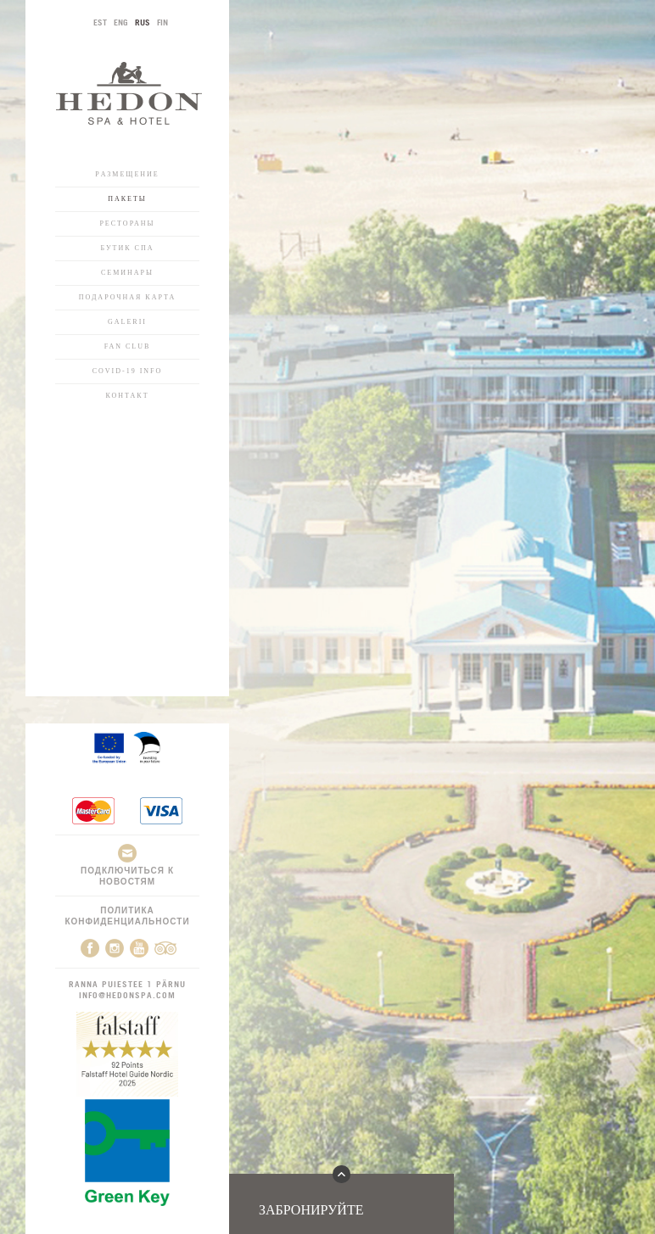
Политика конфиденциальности (126, 915)
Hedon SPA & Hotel (129, 93)
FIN (162, 22)
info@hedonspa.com (127, 995)
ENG (121, 22)
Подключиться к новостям (127, 865)
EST (100, 22)
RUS (142, 22)
